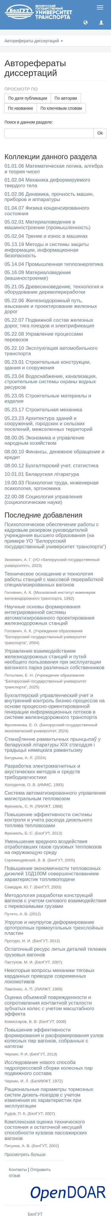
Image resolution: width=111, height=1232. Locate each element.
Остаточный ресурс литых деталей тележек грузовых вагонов (55, 952)
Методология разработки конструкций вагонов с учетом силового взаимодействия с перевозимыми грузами (55, 901)
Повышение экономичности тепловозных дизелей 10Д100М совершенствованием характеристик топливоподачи (52, 874)
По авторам (65, 98)
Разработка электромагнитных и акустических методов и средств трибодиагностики (42, 771)
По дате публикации (27, 98)
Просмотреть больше (25, 1154)
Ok (100, 133)
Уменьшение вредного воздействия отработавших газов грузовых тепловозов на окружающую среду (53, 847)
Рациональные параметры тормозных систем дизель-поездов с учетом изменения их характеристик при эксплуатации (48, 1098)
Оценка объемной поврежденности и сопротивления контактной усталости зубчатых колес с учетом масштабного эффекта (49, 1006)
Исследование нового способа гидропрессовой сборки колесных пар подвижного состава (48, 1068)
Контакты (18, 1169)
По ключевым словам (61, 108)
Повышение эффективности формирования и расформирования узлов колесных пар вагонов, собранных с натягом (54, 1038)
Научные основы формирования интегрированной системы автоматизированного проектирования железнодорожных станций (49, 615)
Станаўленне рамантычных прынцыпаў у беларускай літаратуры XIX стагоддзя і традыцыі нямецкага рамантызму (52, 744)
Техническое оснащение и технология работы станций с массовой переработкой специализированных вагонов (53, 579)
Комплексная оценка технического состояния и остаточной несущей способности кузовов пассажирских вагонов (45, 1130)
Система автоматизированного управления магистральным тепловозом (55, 795)
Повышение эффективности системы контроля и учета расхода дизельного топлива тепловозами (48, 820)
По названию (20, 108)
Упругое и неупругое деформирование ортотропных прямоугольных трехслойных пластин (53, 927)
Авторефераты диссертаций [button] (33, 40)
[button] (85, 22)
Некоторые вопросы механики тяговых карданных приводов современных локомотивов (49, 976)
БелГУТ (35, 1214)
